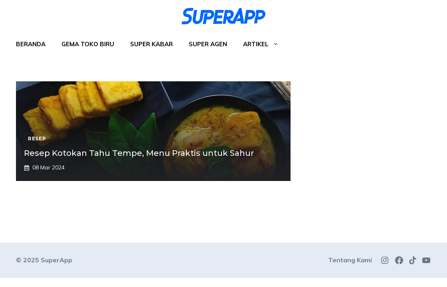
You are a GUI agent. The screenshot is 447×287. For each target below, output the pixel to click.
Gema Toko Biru (87, 44)
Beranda (30, 44)
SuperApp (56, 260)
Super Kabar (151, 44)
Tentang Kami (350, 260)
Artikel (265, 44)
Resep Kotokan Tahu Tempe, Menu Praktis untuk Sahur (139, 153)
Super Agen (208, 44)
